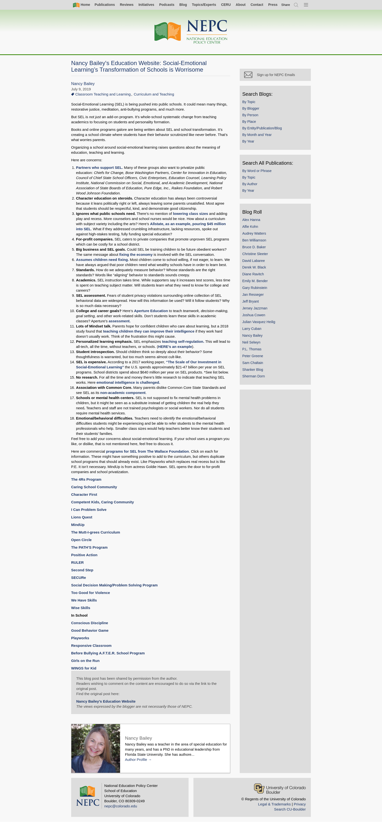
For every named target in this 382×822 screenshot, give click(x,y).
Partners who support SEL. (100, 167)
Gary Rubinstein (255, 288)
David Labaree (254, 261)
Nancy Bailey (83, 83)
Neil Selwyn (252, 342)
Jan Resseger (253, 295)
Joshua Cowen (254, 315)
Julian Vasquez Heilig (259, 322)
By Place (249, 122)
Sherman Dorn (254, 377)
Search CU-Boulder (290, 809)
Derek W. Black (254, 268)
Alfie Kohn (250, 227)
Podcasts (166, 5)
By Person (251, 115)
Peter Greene (253, 356)
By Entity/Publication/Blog (262, 129)
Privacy (300, 804)
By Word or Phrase (257, 171)
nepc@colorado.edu (120, 806)
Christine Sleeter (255, 254)
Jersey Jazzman (255, 309)
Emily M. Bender (255, 281)
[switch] (285, 5)
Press (272, 5)
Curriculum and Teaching (154, 94)
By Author (250, 184)
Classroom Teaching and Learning (103, 94)
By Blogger (251, 109)
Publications (105, 5)
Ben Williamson (255, 240)
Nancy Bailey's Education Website (105, 701)
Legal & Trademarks (274, 804)
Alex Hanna (252, 220)
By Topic (249, 102)
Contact (256, 5)
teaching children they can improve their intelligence (148, 331)
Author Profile (136, 759)
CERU (226, 5)
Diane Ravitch (253, 275)
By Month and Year (257, 135)
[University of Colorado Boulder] (280, 788)
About (241, 5)
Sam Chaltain (253, 363)
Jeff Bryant (251, 302)
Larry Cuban (252, 329)
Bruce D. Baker (254, 247)
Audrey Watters (255, 234)
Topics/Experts (204, 5)
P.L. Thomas (252, 349)
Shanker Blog (253, 370)
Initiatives (146, 5)
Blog (183, 5)
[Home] (191, 32)
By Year (249, 142)
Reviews (127, 5)
